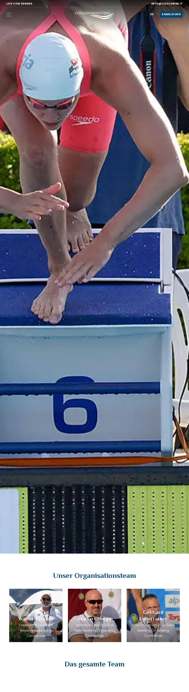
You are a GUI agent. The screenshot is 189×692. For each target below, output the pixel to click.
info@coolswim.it (165, 3)
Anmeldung (171, 14)
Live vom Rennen (19, 3)
